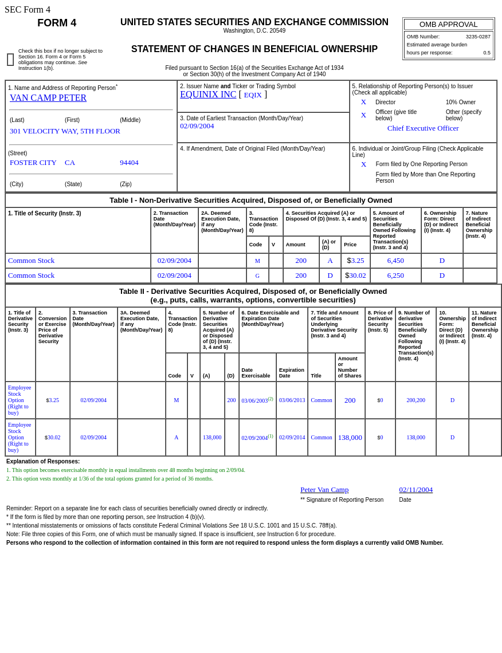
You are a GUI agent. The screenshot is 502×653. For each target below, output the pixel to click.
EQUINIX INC (208, 94)
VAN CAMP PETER (48, 98)
